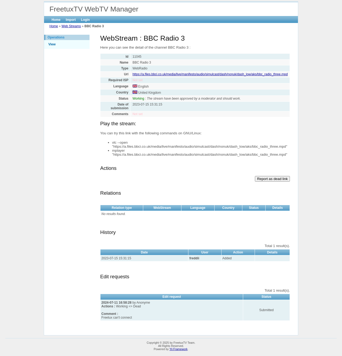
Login (85, 20)
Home (56, 20)
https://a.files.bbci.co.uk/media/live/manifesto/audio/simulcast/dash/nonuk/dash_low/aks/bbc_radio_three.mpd (210, 74)
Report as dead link (272, 179)
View (52, 44)
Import (71, 20)
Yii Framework (178, 349)
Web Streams (71, 26)
